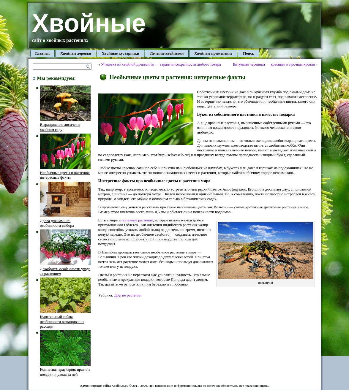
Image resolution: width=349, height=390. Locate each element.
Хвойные (89, 23)
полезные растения (137, 220)
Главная (42, 53)
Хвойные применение (213, 53)
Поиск (248, 53)
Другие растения (127, 295)
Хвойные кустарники (120, 53)
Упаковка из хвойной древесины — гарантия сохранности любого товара (161, 64)
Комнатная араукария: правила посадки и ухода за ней (65, 369)
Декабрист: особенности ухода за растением (65, 268)
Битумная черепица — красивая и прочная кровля (274, 64)
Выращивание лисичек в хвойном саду (65, 125)
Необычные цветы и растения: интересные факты (65, 173)
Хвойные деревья (75, 53)
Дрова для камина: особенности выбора (65, 221)
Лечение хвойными (167, 53)
